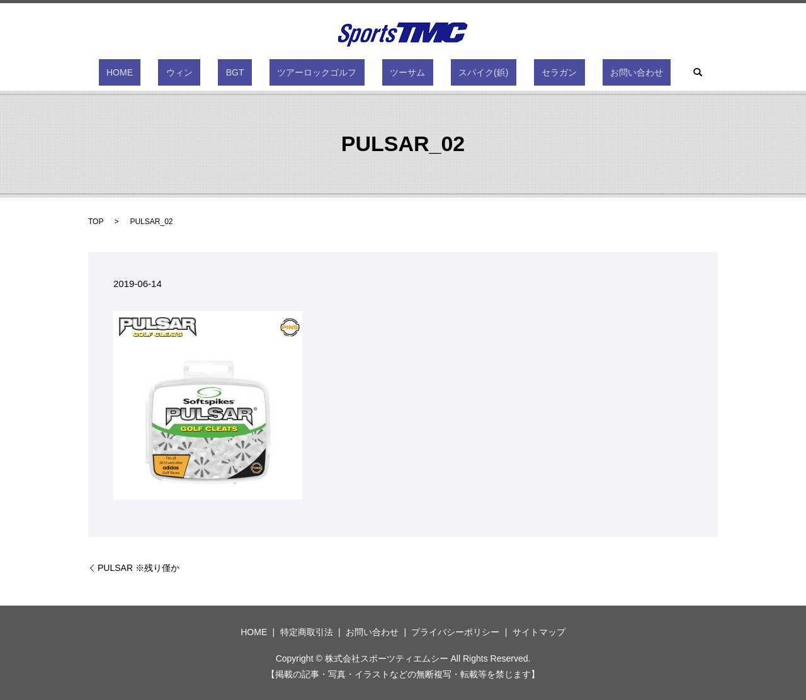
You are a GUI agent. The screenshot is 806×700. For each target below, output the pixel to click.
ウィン (218, 72)
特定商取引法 (306, 632)
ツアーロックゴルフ (325, 72)
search (635, 72)
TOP (95, 221)
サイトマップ (539, 632)
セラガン (520, 72)
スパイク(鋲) (460, 72)
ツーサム (399, 72)
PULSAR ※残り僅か (138, 568)
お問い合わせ (581, 72)
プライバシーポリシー (455, 632)
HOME (174, 72)
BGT (258, 72)
